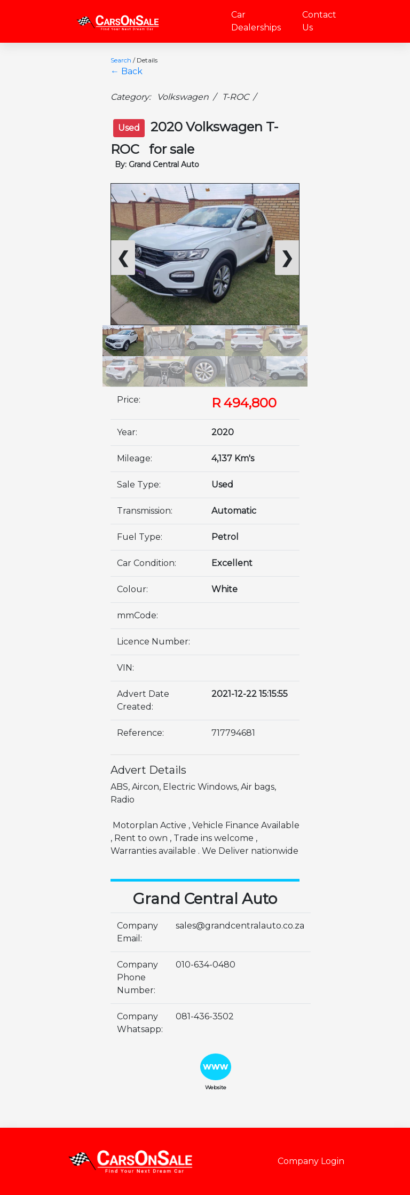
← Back (127, 71)
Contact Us (319, 21)
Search (121, 60)
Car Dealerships (256, 21)
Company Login (311, 1161)
